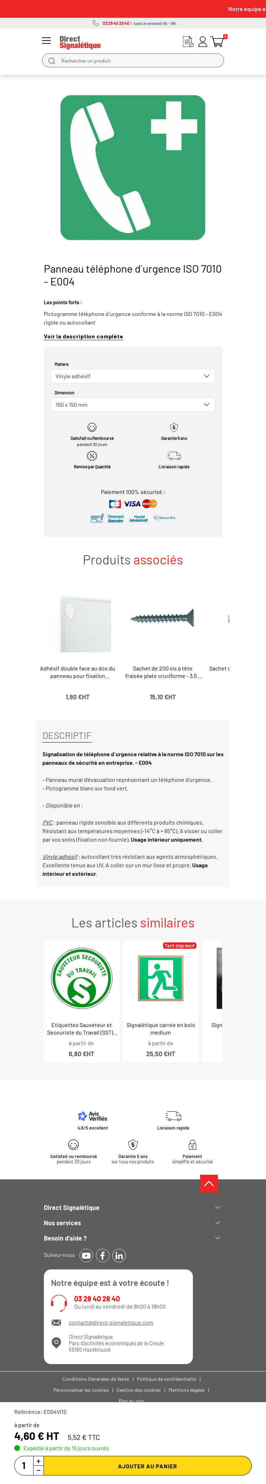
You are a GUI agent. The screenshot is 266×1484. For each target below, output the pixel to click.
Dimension (65, 392)
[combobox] (133, 376)
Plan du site (131, 1401)
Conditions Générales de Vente (95, 1379)
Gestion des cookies (139, 1390)
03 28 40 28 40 (97, 1299)
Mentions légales (187, 1390)
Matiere (61, 364)
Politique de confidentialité (166, 1379)
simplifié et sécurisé (192, 1159)
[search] (51, 60)
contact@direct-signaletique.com (111, 1322)
